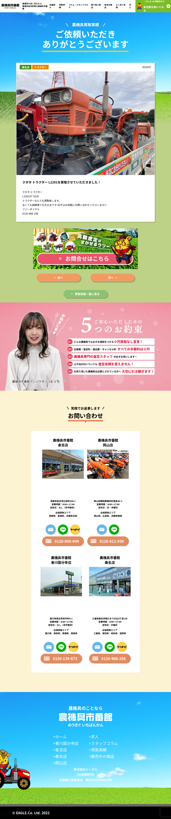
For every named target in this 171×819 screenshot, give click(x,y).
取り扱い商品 (96, 6)
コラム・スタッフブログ (78, 6)
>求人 (94, 736)
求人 (130, 6)
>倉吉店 (60, 749)
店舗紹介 (52, 6)
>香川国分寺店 (65, 743)
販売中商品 (108, 6)
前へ (60, 278)
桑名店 (25, 67)
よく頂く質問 (121, 6)
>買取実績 (97, 749)
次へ (111, 278)
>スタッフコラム (103, 743)
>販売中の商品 (101, 756)
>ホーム (60, 736)
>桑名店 (60, 756)
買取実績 (62, 6)
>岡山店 (60, 762)
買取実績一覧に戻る (87, 294)
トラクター (40, 67)
